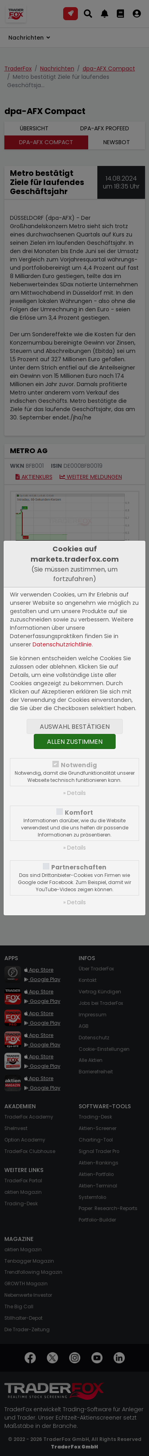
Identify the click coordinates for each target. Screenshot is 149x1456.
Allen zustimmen (75, 741)
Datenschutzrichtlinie (62, 644)
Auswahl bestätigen (75, 726)
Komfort (79, 812)
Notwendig (79, 765)
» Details (74, 793)
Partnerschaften (78, 867)
